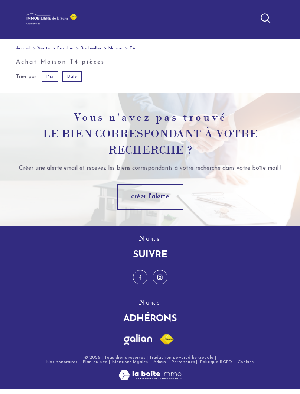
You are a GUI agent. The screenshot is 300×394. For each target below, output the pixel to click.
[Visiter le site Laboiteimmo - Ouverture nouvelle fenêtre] (150, 379)
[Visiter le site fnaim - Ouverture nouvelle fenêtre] (166, 339)
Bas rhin (65, 48)
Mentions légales (130, 362)
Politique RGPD (216, 362)
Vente (44, 48)
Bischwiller (91, 48)
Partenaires (183, 362)
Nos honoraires (61, 362)
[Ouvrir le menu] (288, 19)
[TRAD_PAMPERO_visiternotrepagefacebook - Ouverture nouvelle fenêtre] (140, 277)
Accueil (23, 48)
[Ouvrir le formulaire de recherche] (265, 19)
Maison (115, 48)
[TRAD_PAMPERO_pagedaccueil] (50, 23)
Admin (159, 362)
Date (72, 76)
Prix (49, 76)
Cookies (246, 362)
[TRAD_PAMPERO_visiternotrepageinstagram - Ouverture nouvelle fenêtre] (160, 277)
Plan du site (95, 362)
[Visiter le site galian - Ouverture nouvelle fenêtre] (138, 339)
